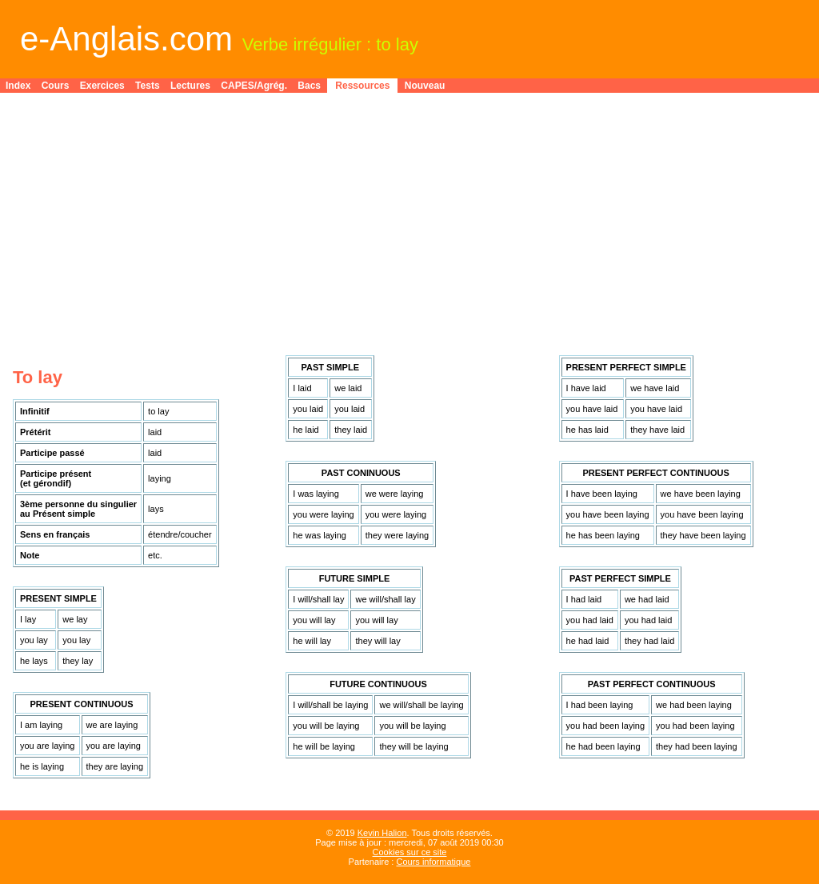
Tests (147, 85)
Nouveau (425, 85)
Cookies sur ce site (410, 852)
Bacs (309, 85)
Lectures (190, 85)
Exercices (102, 85)
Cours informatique (433, 861)
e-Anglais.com (126, 39)
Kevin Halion (382, 833)
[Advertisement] (409, 218)
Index (18, 85)
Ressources (362, 85)
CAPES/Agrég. (254, 85)
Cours (56, 85)
